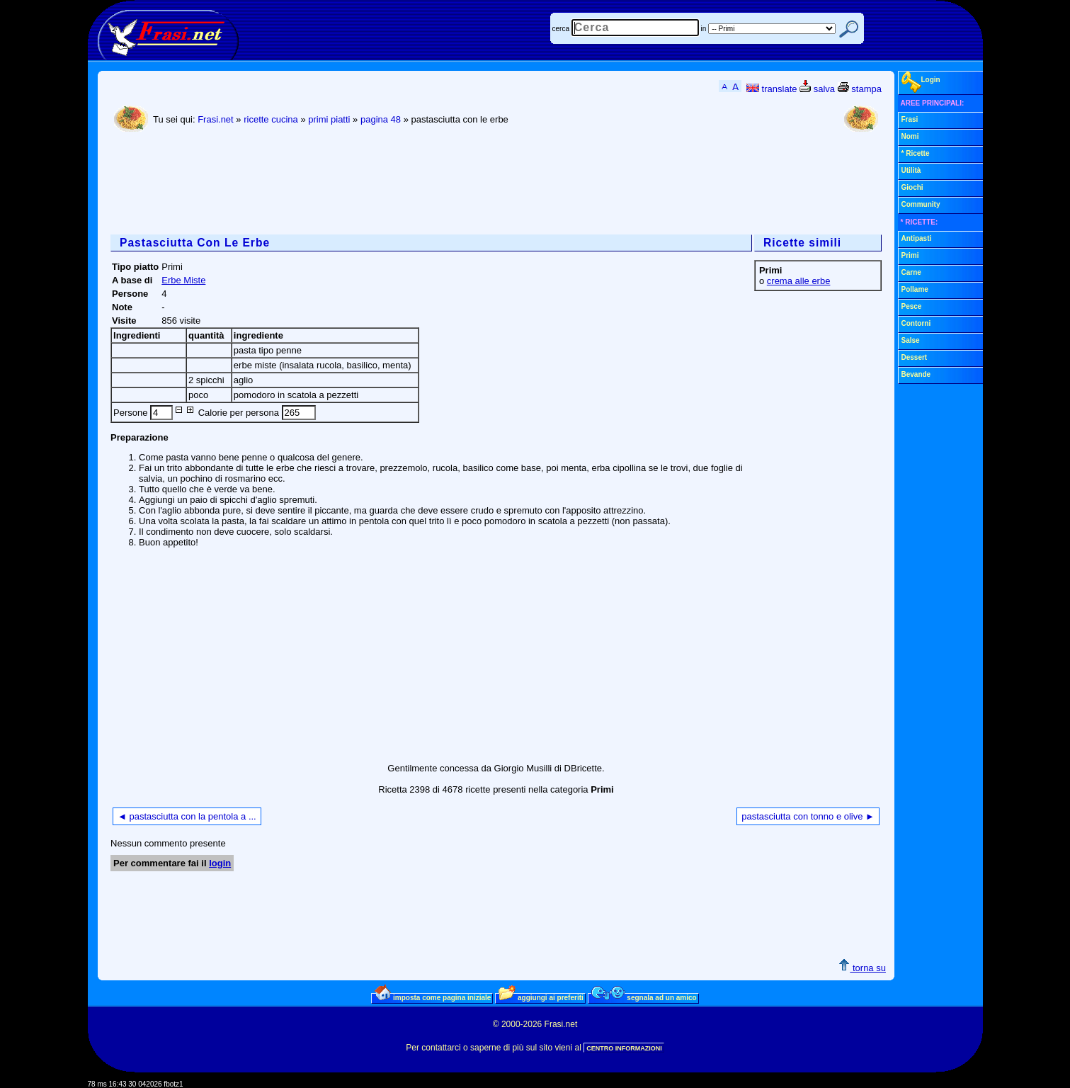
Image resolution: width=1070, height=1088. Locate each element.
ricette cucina (271, 119)
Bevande (916, 374)
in (704, 29)
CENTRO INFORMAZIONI (624, 1048)
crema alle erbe (799, 281)
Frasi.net (216, 119)
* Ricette (915, 153)
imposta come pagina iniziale (433, 997)
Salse (910, 340)
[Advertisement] (368, 185)
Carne (911, 272)
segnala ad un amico (644, 997)
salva (817, 89)
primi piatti (329, 119)
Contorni (916, 323)
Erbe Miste (183, 280)
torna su (862, 968)
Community (920, 204)
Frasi (909, 119)
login (220, 863)
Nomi (910, 136)
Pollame (914, 289)
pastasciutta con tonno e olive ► (808, 816)
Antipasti (916, 238)
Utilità (911, 170)
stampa (860, 89)
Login (920, 82)
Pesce (911, 306)
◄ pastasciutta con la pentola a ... (187, 816)
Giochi (912, 187)
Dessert (914, 357)
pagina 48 (380, 119)
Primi (910, 255)
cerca (560, 29)
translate (771, 89)
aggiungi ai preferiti (541, 997)
